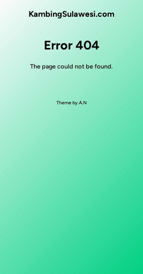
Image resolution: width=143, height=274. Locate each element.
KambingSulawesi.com (71, 14)
